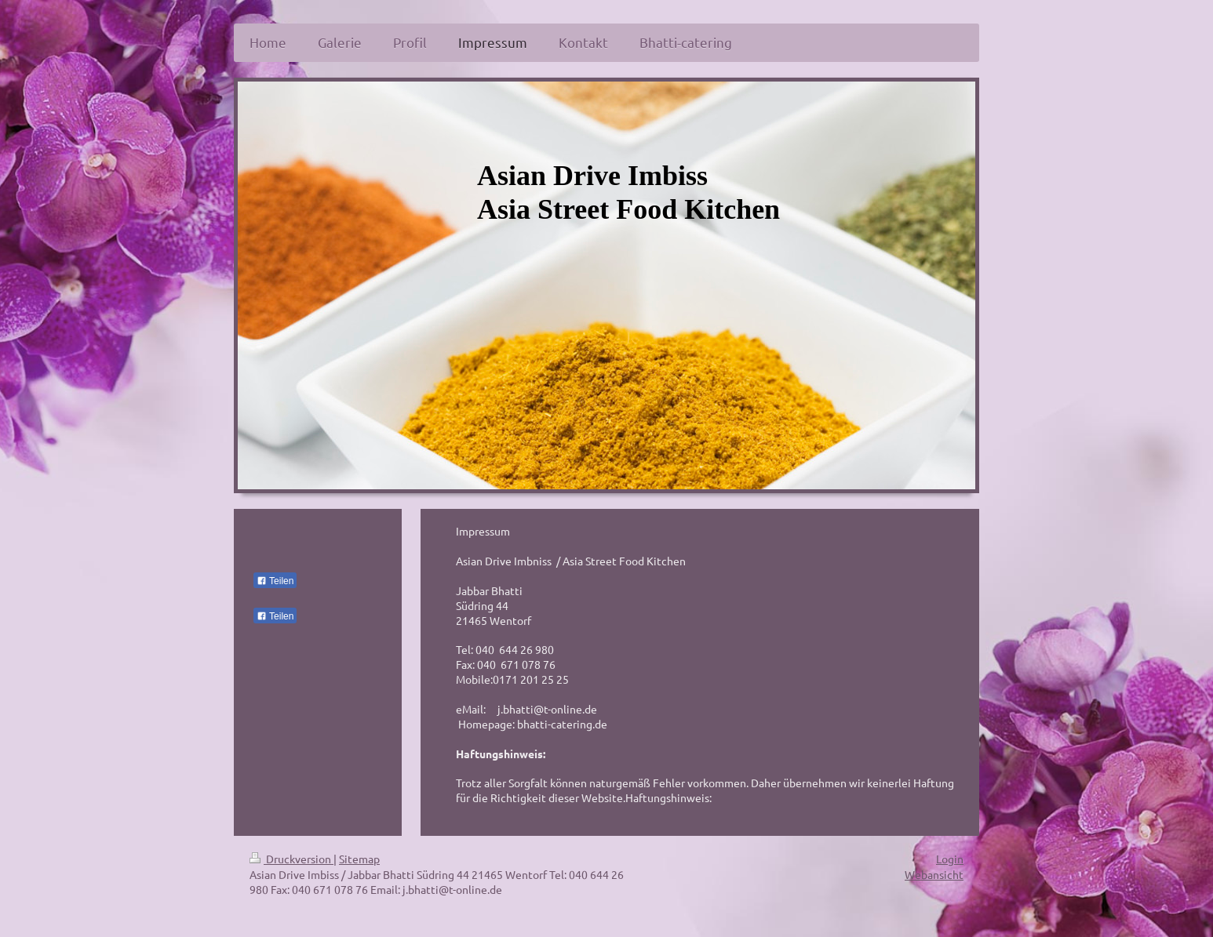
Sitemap (359, 859)
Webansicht (934, 874)
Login (949, 859)
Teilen (275, 581)
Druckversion (291, 859)
